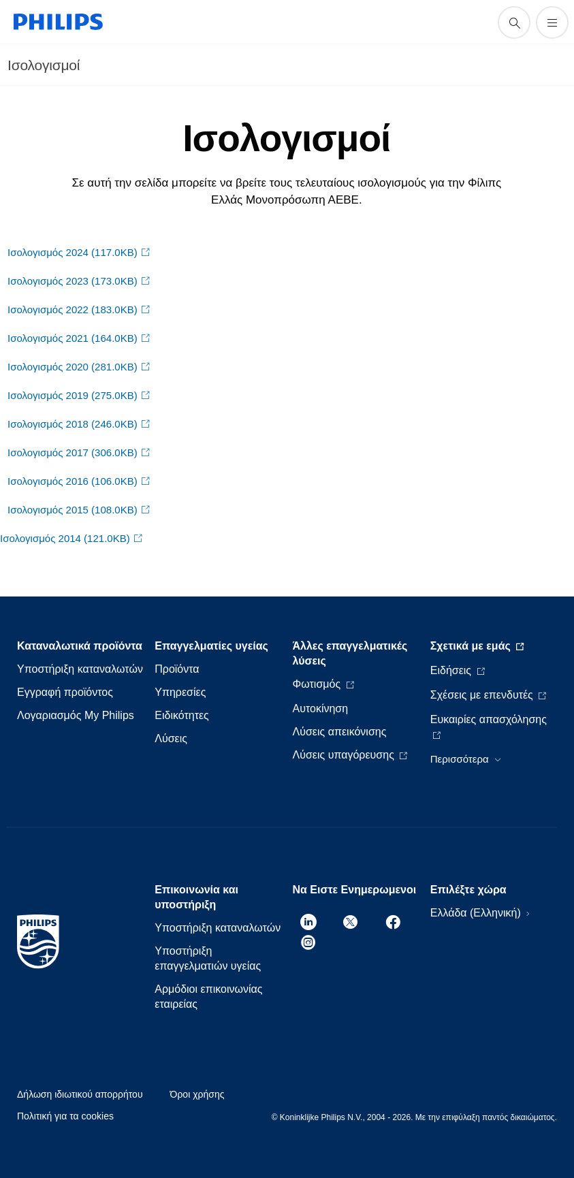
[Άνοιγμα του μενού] (552, 22)
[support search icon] (514, 22)
